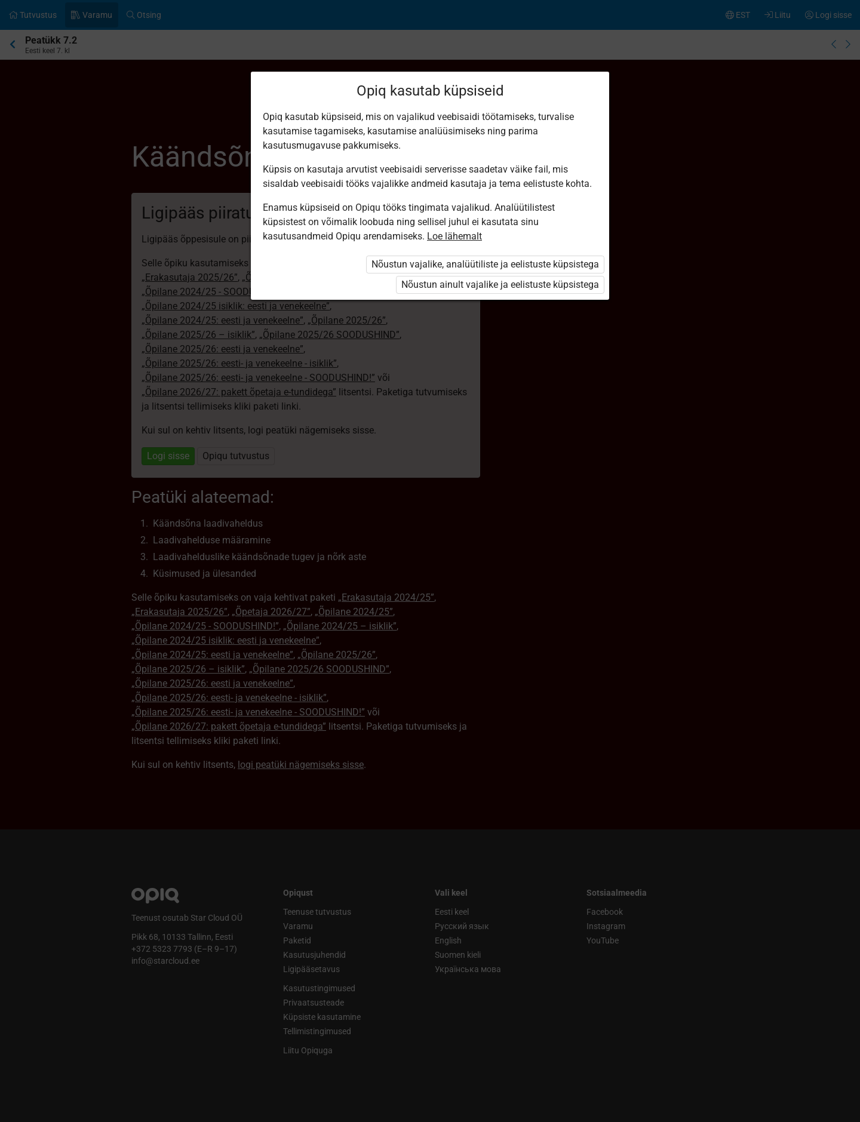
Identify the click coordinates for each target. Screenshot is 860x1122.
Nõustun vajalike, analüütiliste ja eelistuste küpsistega (485, 264)
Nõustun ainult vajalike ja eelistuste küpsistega (500, 284)
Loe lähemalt (454, 236)
